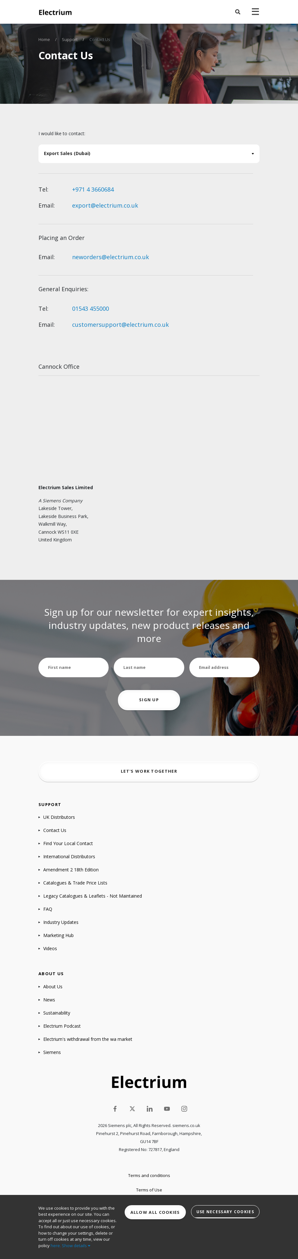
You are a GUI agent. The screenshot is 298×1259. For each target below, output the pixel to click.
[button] (237, 11)
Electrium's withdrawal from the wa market (87, 1039)
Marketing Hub (58, 935)
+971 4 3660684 (93, 189)
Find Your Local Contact (68, 843)
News (49, 1000)
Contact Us (54, 830)
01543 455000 (90, 308)
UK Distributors (59, 817)
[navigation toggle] (255, 12)
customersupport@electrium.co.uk (120, 324)
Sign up (149, 700)
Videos (50, 948)
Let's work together (149, 771)
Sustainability (56, 1013)
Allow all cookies (155, 1212)
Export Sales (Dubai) (67, 153)
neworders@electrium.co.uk (110, 257)
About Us (52, 986)
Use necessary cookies (225, 1211)
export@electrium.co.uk (105, 205)
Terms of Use (149, 1190)
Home (44, 39)
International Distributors (69, 856)
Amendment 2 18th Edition (71, 870)
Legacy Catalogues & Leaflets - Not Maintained (92, 896)
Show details (76, 1245)
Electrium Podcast (62, 1026)
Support (70, 39)
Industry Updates (61, 922)
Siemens (52, 1052)
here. (56, 1245)
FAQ (47, 909)
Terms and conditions (149, 1175)
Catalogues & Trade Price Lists (75, 883)
